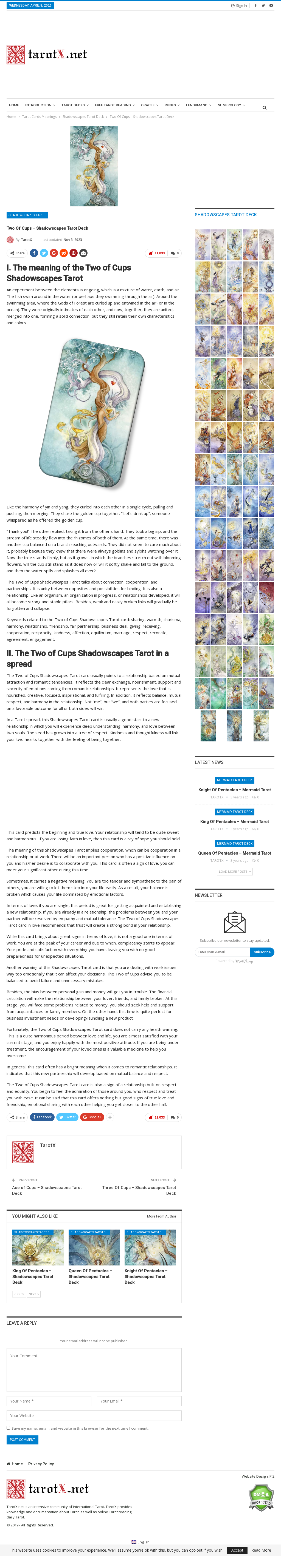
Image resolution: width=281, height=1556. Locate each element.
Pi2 (271, 1476)
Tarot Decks (73, 105)
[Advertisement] (187, 54)
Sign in (239, 5)
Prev (19, 1294)
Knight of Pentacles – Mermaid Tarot (234, 789)
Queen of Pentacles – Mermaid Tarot (234, 853)
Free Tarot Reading (113, 105)
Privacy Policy (41, 1464)
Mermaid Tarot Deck (234, 780)
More (222, 105)
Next (34, 1294)
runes (170, 105)
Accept (237, 1550)
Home (14, 105)
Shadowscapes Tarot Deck (28, 215)
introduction (38, 105)
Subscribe (262, 952)
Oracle (147, 105)
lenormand (196, 105)
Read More (261, 1550)
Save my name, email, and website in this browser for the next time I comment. (80, 1428)
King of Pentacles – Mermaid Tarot (234, 821)
